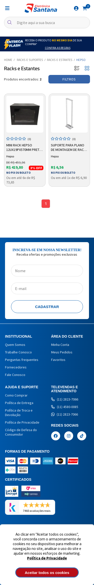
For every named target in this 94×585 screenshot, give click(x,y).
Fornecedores (16, 367)
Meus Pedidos (61, 352)
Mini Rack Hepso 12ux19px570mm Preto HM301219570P (24, 147)
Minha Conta (60, 344)
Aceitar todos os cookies (47, 572)
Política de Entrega (19, 403)
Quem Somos (15, 344)
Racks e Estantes (59, 60)
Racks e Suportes (30, 60)
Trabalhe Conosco (18, 352)
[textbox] (47, 22)
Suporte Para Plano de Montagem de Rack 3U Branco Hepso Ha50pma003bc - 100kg (68, 147)
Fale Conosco (15, 374)
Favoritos (58, 359)
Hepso (80, 60)
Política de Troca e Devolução (19, 412)
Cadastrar (47, 307)
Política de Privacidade (47, 558)
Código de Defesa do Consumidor (21, 432)
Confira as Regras (57, 48)
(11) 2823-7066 (64, 399)
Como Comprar (16, 395)
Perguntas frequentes (21, 359)
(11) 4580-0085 (64, 407)
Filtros (69, 79)
